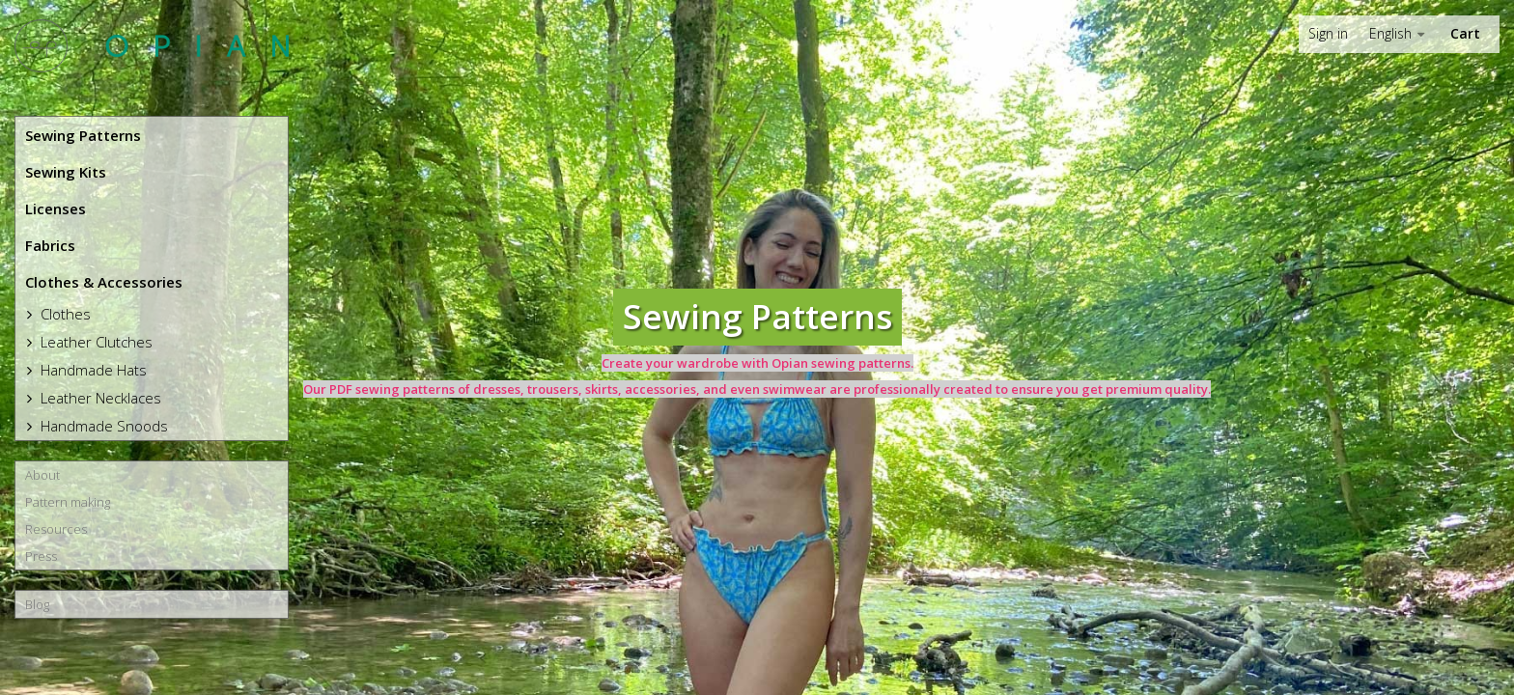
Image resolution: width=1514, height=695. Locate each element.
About (42, 475)
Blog (37, 604)
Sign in (1328, 33)
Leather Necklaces (99, 397)
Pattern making (67, 502)
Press (41, 556)
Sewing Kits (65, 171)
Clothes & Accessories (103, 282)
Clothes (64, 313)
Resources (56, 529)
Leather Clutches (95, 341)
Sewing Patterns (83, 135)
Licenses (55, 208)
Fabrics (50, 245)
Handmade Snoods (102, 425)
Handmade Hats (92, 369)
